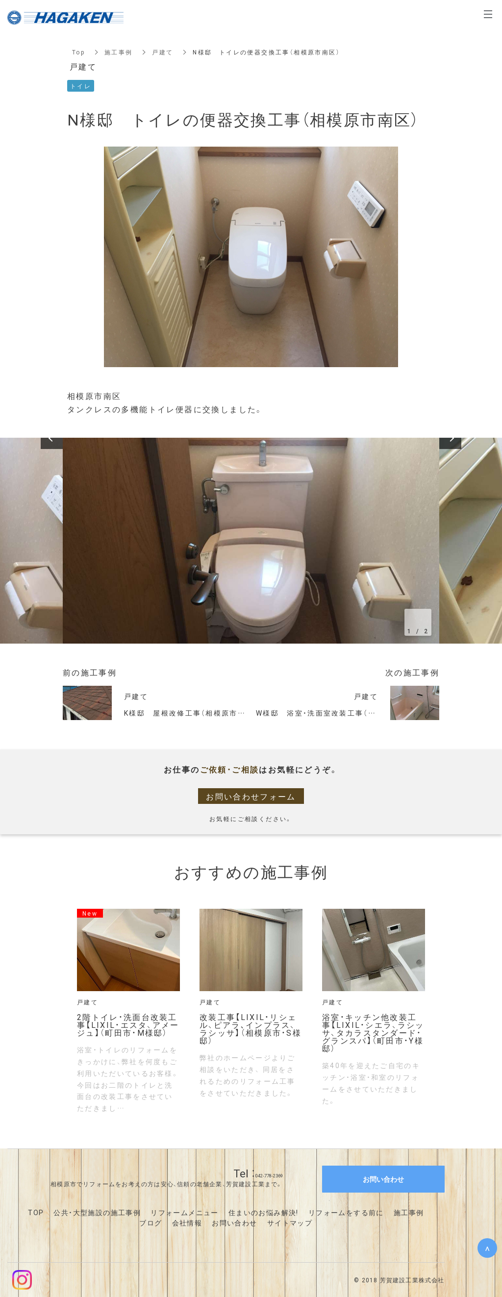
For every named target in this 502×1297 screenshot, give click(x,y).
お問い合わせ (234, 1222)
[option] (251, 541)
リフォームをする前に (346, 1212)
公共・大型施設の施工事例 (97, 1212)
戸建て (163, 52)
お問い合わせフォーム (251, 796)
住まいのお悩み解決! (263, 1212)
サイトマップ (289, 1222)
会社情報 (187, 1222)
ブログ (150, 1222)
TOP (36, 1212)
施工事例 (118, 52)
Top (78, 52)
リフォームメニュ (181, 1212)
